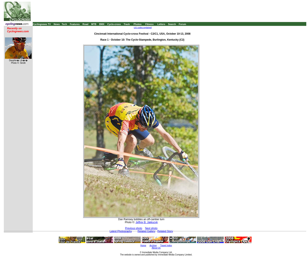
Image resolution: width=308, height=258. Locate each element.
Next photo (151, 228)
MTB (93, 24)
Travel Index (166, 245)
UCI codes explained (143, 28)
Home (143, 245)
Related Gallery (146, 231)
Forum (182, 24)
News (57, 24)
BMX (101, 24)
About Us (156, 248)
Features (75, 24)
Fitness (149, 24)
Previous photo (133, 228)
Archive (153, 245)
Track (127, 24)
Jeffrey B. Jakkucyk (147, 222)
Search (172, 24)
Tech (64, 24)
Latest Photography (121, 231)
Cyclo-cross (114, 24)
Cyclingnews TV (42, 24)
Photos (137, 24)
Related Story (165, 231)
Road (86, 24)
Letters (161, 24)
